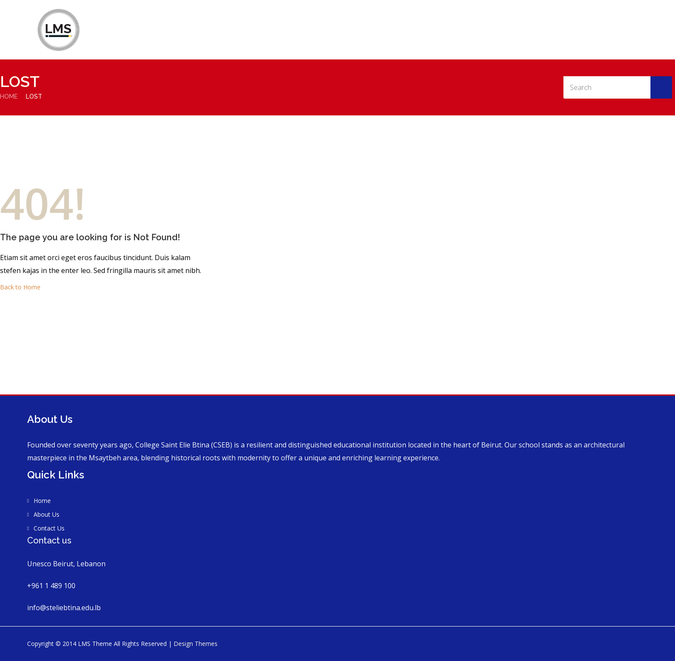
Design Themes (196, 643)
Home (450, 18)
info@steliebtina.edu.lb (64, 607)
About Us (489, 18)
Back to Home (20, 287)
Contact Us (607, 18)
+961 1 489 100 (51, 585)
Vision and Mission (546, 18)
